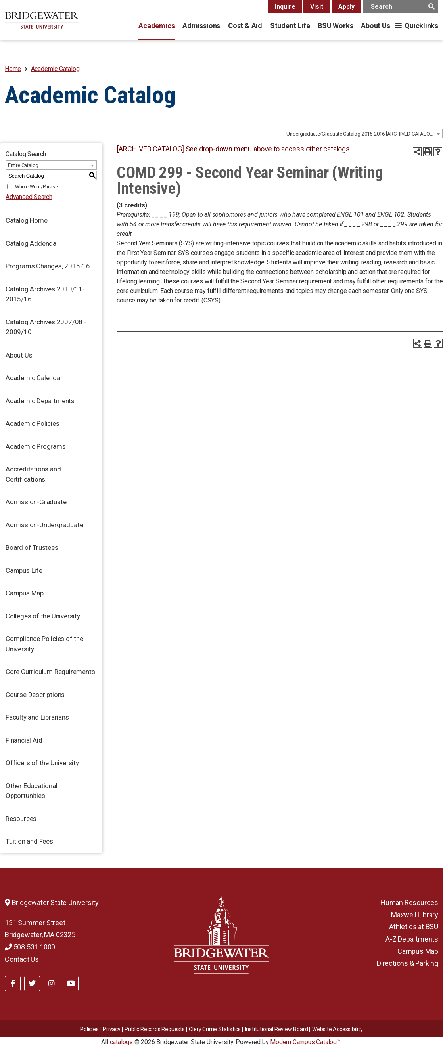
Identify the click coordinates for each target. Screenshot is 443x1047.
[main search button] (431, 6)
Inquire (285, 6)
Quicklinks (421, 25)
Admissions (201, 25)
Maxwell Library (414, 915)
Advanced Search (29, 197)
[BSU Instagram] (51, 983)
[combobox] (363, 133)
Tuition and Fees (29, 841)
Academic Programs (36, 446)
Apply (346, 6)
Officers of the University (42, 763)
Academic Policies (32, 423)
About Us (375, 25)
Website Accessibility (337, 1029)
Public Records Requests (154, 1029)
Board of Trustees (32, 547)
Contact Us (22, 959)
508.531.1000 (30, 947)
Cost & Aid (245, 25)
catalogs (121, 1042)
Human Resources (409, 902)
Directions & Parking (407, 963)
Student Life (290, 25)
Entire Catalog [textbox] (23, 165)
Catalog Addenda (31, 243)
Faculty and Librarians (37, 717)
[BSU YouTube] (71, 983)
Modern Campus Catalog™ (305, 1042)
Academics (156, 25)
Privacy (112, 1029)
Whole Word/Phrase (36, 186)
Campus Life (24, 570)
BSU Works (335, 25)
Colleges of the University (43, 616)
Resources (21, 819)
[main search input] (400, 6)
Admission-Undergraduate (44, 525)
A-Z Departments (411, 939)
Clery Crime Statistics (215, 1029)
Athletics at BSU (413, 927)
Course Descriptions (35, 695)
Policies (89, 1029)
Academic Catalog (55, 69)
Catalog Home (27, 220)
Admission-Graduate (36, 502)
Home (13, 69)
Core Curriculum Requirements (50, 672)
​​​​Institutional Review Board (276, 1029)
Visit (316, 6)
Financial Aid (24, 740)
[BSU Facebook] (13, 983)
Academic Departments (40, 401)
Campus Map (25, 593)
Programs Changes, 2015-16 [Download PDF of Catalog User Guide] (48, 266)
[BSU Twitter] (32, 983)
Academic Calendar (34, 378)
